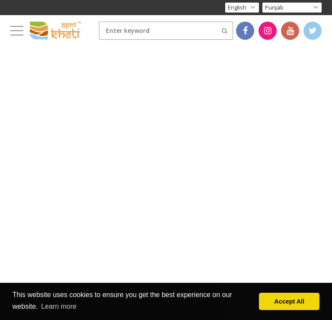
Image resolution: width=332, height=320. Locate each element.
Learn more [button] (59, 306)
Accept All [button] (289, 301)
